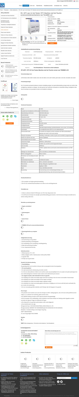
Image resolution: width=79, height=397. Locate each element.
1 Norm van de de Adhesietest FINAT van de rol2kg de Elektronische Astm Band (28, 378)
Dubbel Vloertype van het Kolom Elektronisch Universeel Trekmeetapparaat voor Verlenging (8, 383)
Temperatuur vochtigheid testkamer (8, 24)
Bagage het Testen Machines (7, 42)
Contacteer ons (58, 5)
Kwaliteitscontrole (48, 5)
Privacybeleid (7, 395)
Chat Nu (65, 5)
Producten (25, 5)
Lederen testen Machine (6, 53)
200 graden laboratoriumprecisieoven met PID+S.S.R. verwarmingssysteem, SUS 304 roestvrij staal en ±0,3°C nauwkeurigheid (37, 368)
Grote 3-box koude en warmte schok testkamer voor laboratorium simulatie (60, 365)
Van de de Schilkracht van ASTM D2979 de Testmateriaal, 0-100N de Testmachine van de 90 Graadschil (28, 387)
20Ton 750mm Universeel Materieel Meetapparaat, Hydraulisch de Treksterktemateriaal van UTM (8, 391)
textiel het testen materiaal (6, 48)
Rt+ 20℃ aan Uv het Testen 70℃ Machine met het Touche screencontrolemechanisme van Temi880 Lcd (34, 43)
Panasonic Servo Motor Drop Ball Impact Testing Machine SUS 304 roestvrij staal (73, 365)
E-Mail (59, 384)
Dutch (77, 1)
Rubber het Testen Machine (6, 35)
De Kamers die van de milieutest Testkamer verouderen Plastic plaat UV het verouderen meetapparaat (47, 378)
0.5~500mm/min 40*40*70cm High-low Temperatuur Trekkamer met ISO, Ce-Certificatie (9, 378)
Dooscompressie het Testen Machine (8, 37)
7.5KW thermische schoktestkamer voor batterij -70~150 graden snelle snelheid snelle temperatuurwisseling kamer (11, 68)
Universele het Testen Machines (7, 15)
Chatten (53, 43)
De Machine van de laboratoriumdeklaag (5, 21)
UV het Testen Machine (6, 40)
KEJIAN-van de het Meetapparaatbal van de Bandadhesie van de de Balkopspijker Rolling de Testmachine (28, 383)
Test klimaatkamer (50, 323)
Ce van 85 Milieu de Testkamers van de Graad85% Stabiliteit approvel (47, 385)
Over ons (32, 5)
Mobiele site (60, 386)
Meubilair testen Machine (6, 50)
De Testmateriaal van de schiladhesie (9, 18)
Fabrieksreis (39, 5)
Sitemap (63, 384)
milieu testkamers (13, 10)
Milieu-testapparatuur (28, 323)
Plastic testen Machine (5, 32)
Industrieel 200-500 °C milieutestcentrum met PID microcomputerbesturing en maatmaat (49, 366)
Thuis (20, 5)
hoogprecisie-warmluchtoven (24, 364)
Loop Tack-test (4, 58)
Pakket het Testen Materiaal (7, 27)
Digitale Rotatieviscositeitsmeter (7, 55)
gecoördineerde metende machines (8, 45)
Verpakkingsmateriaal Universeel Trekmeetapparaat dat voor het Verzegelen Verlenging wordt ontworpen (9, 387)
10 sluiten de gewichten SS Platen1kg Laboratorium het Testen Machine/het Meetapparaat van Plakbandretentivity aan (28, 391)
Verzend (74, 378)
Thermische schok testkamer (40, 323)
